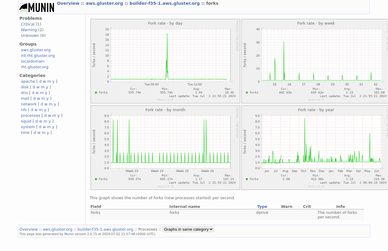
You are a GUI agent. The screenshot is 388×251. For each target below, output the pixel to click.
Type (262, 206)
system (28, 127)
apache (28, 81)
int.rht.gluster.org (38, 55)
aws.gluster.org (105, 3)
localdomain (33, 61)
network (29, 104)
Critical (27, 24)
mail (25, 98)
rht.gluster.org (35, 67)
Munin (69, 234)
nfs (24, 110)
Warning (29, 30)
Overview (69, 3)
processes (30, 115)
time (25, 132)
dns (24, 92)
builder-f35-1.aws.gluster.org (165, 3)
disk (25, 87)
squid (26, 121)
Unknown (30, 35)
